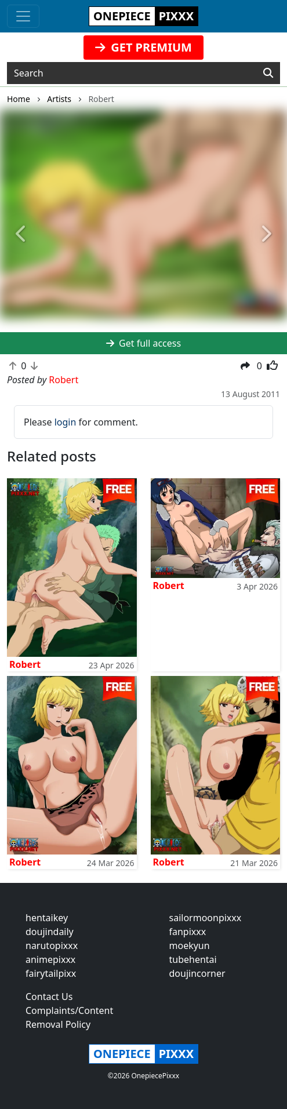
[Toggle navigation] (23, 16)
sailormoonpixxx (205, 917)
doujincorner (197, 973)
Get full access (143, 343)
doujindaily (50, 931)
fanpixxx (187, 931)
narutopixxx (52, 945)
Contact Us (49, 996)
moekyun (189, 945)
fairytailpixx (51, 973)
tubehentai (193, 959)
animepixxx (50, 959)
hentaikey (47, 917)
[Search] (268, 73)
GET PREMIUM (143, 47)
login (66, 422)
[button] (21, 234)
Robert (25, 664)
